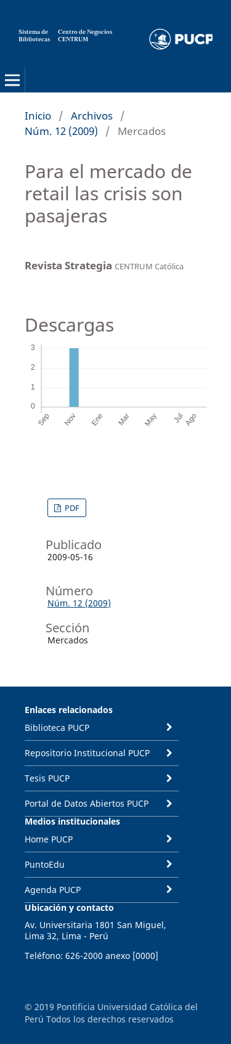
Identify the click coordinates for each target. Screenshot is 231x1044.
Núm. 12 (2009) (61, 131)
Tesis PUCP (47, 778)
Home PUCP (49, 839)
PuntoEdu (45, 864)
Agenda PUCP (53, 889)
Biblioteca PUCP (57, 727)
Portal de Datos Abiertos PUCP (86, 803)
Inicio (38, 115)
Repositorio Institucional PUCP (87, 753)
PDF (71, 507)
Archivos (92, 115)
